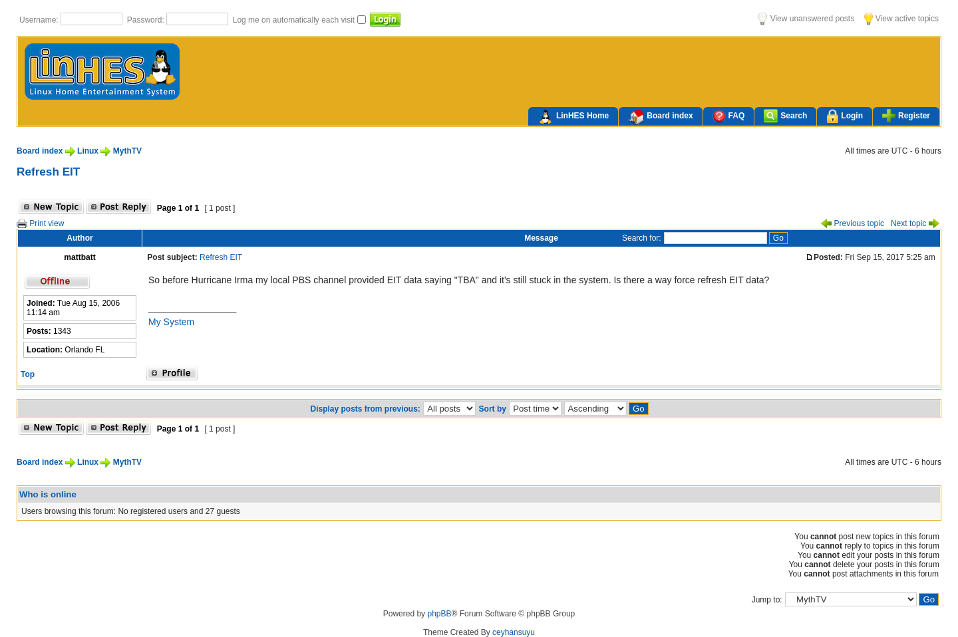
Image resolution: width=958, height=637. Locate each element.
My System (171, 322)
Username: (40, 20)
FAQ (729, 116)
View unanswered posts (806, 18)
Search (785, 116)
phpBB (439, 613)
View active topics (901, 18)
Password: (146, 20)
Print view (40, 223)
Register (906, 115)
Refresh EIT (48, 171)
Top (28, 374)
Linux (87, 151)
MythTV (127, 151)
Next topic (915, 223)
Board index (660, 117)
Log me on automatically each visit (295, 20)
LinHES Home (573, 117)
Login (844, 116)
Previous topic (852, 223)
